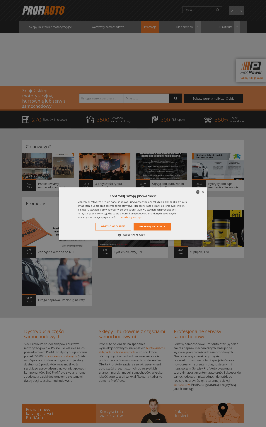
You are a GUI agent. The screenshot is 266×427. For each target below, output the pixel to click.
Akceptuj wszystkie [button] (152, 226)
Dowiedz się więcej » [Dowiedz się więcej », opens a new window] (129, 217)
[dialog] (133, 213)
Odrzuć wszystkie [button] (113, 226)
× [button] (202, 191)
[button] (133, 235)
